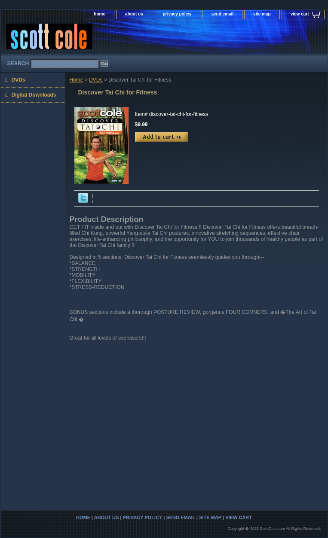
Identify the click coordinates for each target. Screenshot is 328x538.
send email (222, 14)
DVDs (95, 80)
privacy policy (177, 14)
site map (262, 14)
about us (134, 14)
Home (76, 80)
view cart (300, 14)
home (99, 14)
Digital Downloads (34, 95)
